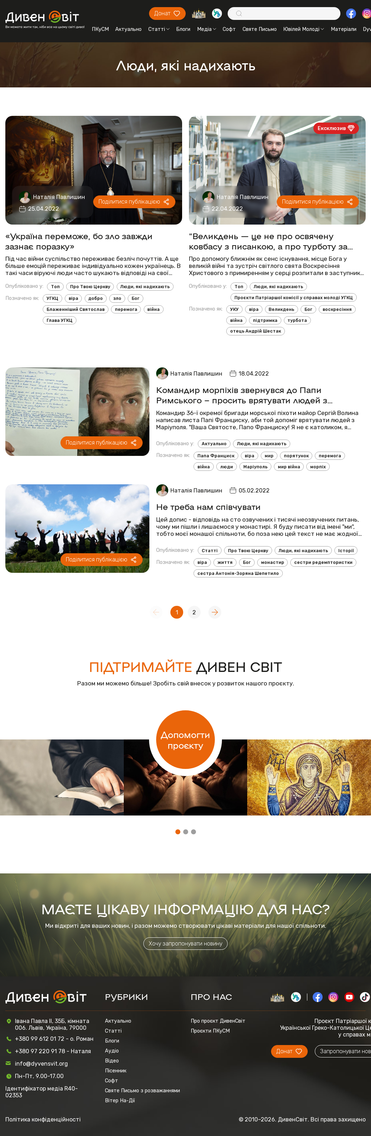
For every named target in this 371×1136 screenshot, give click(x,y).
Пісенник (115, 1070)
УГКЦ (52, 298)
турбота (297, 320)
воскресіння (337, 309)
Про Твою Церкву (90, 286)
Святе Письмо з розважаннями (142, 1090)
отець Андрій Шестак (255, 331)
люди (226, 466)
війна (153, 309)
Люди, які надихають (145, 286)
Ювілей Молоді (303, 29)
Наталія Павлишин (59, 197)
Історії (346, 550)
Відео (112, 1060)
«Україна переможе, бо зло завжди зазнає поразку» (79, 240)
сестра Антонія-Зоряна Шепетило (238, 573)
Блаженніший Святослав (76, 309)
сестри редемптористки (323, 562)
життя (225, 562)
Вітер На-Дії (120, 1100)
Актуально (128, 29)
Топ (55, 286)
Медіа (206, 29)
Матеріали (343, 29)
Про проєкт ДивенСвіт (218, 1021)
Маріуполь (255, 466)
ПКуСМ (100, 29)
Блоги (183, 29)
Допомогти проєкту (185, 739)
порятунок (296, 455)
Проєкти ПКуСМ (210, 1031)
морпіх (318, 466)
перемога (126, 309)
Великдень (281, 309)
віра (73, 298)
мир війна (289, 466)
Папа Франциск (215, 455)
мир (269, 455)
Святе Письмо (260, 29)
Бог (135, 298)
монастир (272, 562)
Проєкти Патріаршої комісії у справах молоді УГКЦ (293, 297)
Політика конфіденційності (43, 1119)
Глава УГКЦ (60, 320)
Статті (159, 29)
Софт (229, 29)
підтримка (265, 320)
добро (95, 298)
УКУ (234, 309)
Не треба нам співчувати (208, 506)
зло (117, 298)
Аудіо (112, 1051)
